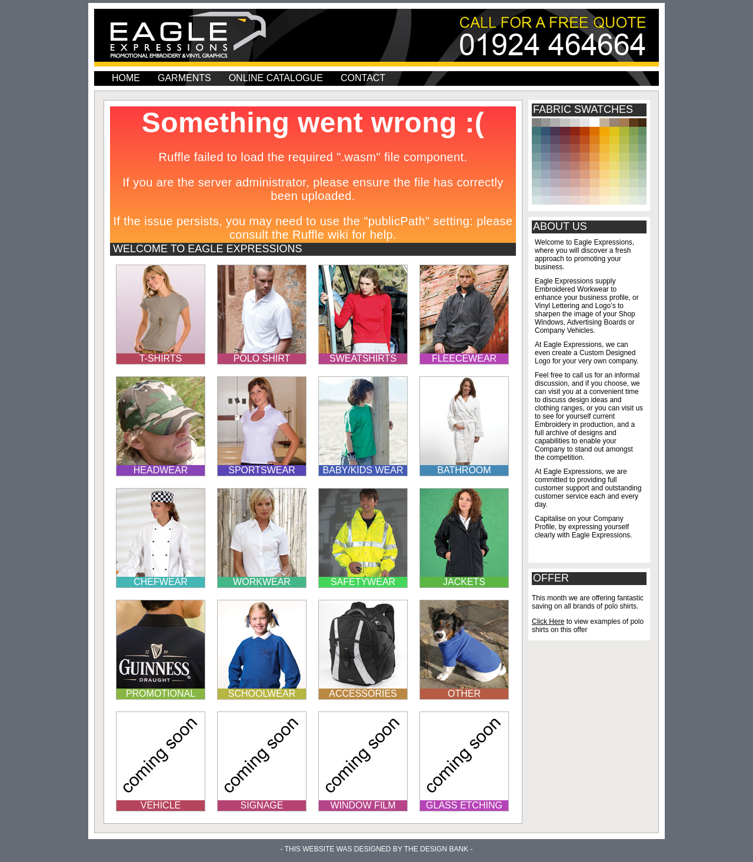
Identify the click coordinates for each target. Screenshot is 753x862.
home (126, 78)
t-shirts (160, 358)
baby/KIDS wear (363, 470)
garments (184, 78)
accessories (363, 694)
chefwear (161, 582)
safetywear (363, 582)
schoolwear (261, 694)
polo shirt (262, 358)
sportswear (261, 470)
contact (363, 78)
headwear (161, 470)
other (464, 694)
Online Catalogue (276, 78)
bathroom (464, 470)
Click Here (548, 621)
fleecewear (464, 358)
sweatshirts (363, 358)
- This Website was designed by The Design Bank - (377, 849)
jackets (464, 582)
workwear (262, 582)
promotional (160, 694)
